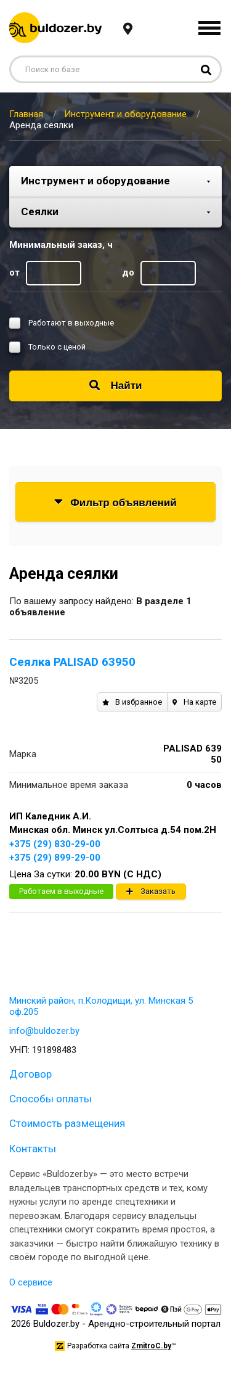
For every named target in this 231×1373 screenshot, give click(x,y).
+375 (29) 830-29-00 (54, 844)
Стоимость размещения (67, 1123)
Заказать (151, 891)
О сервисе (30, 1282)
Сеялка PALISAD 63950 (72, 662)
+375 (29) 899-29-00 (54, 857)
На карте (194, 702)
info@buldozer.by (44, 1030)
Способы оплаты (50, 1098)
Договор (30, 1074)
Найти (115, 385)
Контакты (32, 1148)
